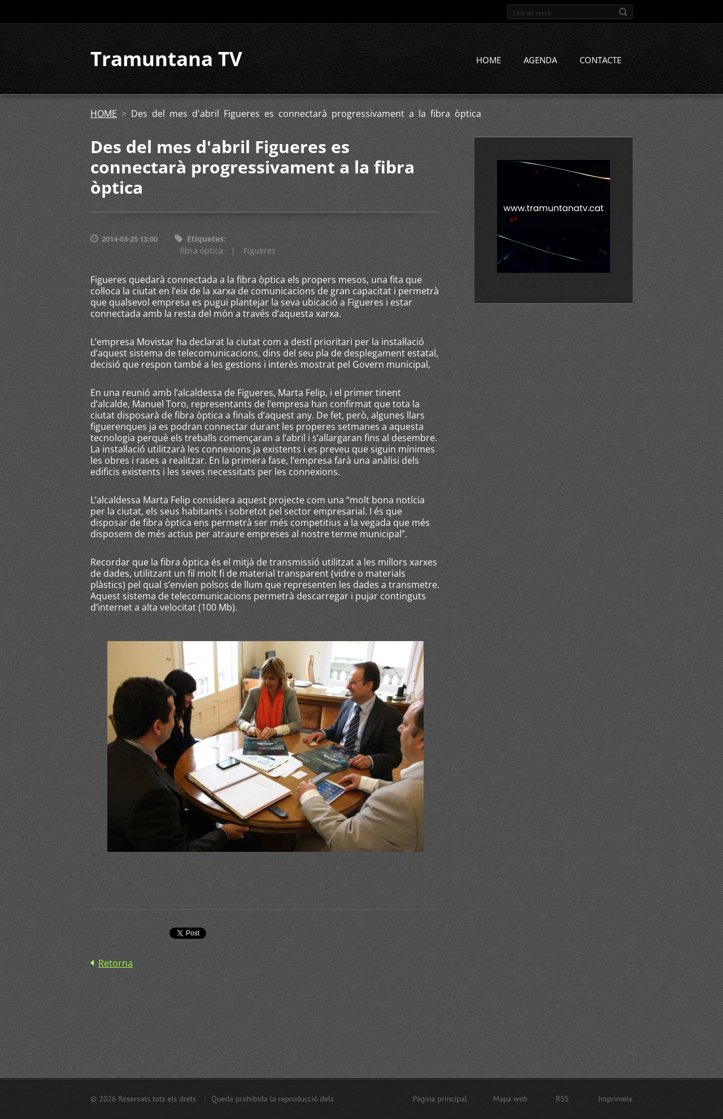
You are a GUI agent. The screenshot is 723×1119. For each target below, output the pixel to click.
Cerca (623, 12)
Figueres (259, 250)
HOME (488, 60)
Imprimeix (615, 1099)
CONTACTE (600, 60)
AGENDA (540, 60)
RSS (562, 1099)
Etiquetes (205, 239)
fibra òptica (201, 250)
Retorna (115, 963)
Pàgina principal (439, 1099)
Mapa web (510, 1099)
